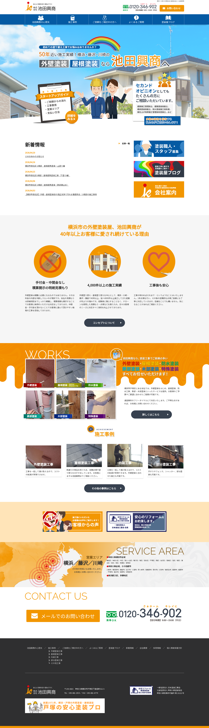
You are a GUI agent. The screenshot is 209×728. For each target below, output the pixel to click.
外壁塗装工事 (56, 651)
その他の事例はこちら (104, 488)
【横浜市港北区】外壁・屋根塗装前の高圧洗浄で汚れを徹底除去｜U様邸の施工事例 (61, 194)
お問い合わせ (173, 8)
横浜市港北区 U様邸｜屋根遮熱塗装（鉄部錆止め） (47, 184)
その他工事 (56, 663)
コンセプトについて (104, 323)
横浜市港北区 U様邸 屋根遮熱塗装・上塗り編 (45, 165)
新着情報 (130, 648)
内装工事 (55, 657)
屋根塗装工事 (56, 654)
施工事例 (52, 648)
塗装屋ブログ (114, 648)
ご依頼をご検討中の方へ (72, 648)
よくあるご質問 (96, 648)
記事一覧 (126, 143)
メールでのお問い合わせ (68, 615)
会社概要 (143, 648)
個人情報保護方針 (174, 648)
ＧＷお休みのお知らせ (34, 156)
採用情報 (157, 648)
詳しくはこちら (150, 414)
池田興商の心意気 (34, 648)
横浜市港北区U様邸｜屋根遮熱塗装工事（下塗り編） (47, 175)
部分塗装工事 (56, 660)
